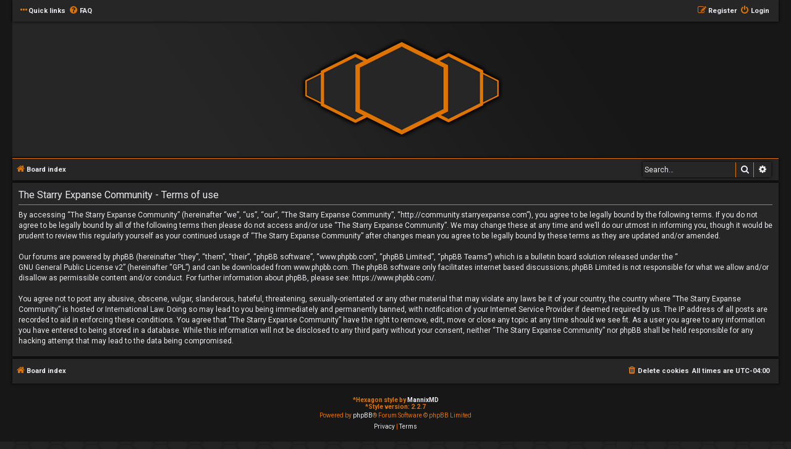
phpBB (363, 415)
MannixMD (423, 400)
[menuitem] (80, 11)
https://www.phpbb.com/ (393, 278)
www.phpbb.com (321, 267)
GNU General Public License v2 (71, 267)
